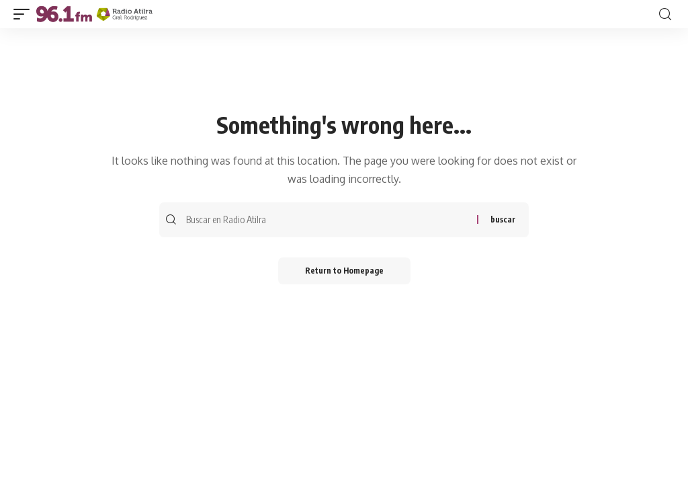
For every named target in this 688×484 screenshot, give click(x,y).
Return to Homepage (344, 271)
